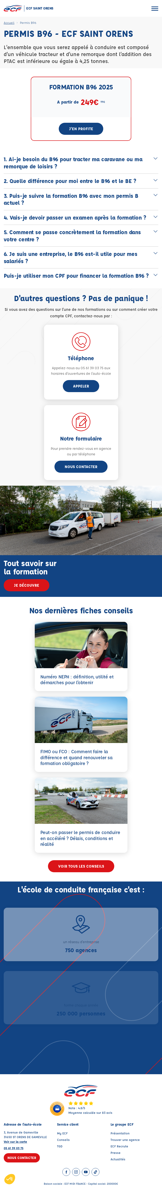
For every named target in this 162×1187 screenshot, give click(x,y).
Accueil (9, 23)
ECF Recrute (119, 1146)
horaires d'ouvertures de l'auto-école (81, 373)
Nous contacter (81, 466)
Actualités (118, 1159)
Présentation (120, 1133)
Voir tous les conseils (81, 866)
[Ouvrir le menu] (154, 8)
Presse (116, 1153)
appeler (81, 386)
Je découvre (26, 585)
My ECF (62, 1133)
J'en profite (81, 128)
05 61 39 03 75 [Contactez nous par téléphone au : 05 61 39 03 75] (13, 1148)
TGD (60, 1146)
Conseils (63, 1140)
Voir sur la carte (15, 1141)
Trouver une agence (125, 1140)
